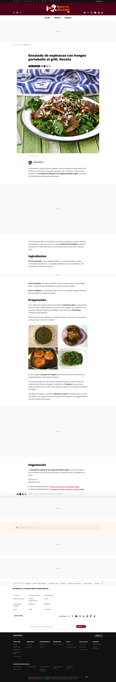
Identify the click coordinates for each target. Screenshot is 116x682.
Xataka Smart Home (17, 652)
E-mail (50, 66)
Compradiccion (83, 649)
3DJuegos (29, 644)
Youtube (95, 13)
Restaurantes (48, 595)
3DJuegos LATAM (31, 666)
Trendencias (82, 644)
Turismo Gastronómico (33, 599)
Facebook (88, 13)
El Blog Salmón (97, 644)
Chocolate (47, 609)
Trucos (57, 18)
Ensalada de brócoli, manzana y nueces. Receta (67, 489)
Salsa (30, 609)
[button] (39, 162)
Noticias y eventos (34, 595)
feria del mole (27, 44)
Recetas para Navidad (17, 605)
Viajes (47, 18)
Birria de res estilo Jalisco (74, 583)
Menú (14, 13)
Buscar (20, 13)
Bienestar (47, 604)
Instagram (91, 13)
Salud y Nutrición (18, 598)
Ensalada (52, 494)
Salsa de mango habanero (39, 583)
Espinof (42, 647)
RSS (83, 616)
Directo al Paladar (58, 644)
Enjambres (32, 604)
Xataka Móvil (16, 647)
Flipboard (47, 66)
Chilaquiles (28, 583)
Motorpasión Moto (71, 647)
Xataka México (17, 666)
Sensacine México (45, 666)
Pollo (15, 609)
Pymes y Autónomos (96, 647)
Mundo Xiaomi (17, 656)
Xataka (15, 644)
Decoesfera (82, 647)
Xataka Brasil (17, 669)
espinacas (44, 494)
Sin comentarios (35, 66)
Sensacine (42, 644)
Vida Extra (29, 647)
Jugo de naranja (88, 583)
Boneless (63, 583)
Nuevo (17, 13)
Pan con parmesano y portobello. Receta (64, 486)
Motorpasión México (69, 667)
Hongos (60, 494)
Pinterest (85, 13)
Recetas (68, 18)
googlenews (99, 13)
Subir (97, 635)
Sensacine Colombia (42, 670)
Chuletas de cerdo (53, 583)
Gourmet (16, 595)
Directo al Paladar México (58, 667)
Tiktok (102, 13)
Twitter (44, 66)
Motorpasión (69, 644)
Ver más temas (18, 615)
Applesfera (16, 649)
